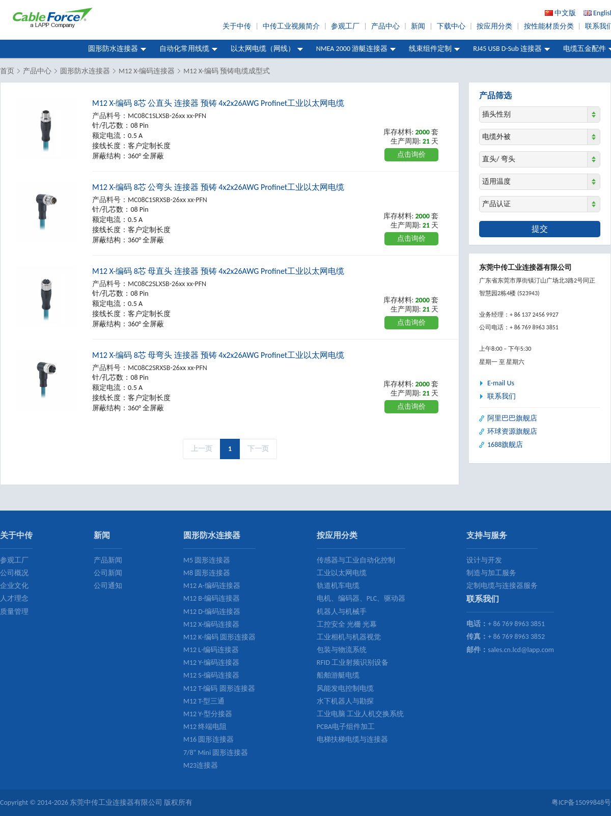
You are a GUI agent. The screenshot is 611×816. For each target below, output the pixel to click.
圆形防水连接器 (113, 48)
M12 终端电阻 (205, 726)
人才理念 (14, 598)
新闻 (418, 26)
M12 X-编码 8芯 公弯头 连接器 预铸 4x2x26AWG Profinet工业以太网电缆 (218, 187)
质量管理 (14, 611)
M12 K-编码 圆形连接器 (219, 637)
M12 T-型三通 (204, 701)
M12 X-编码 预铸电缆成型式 (226, 71)
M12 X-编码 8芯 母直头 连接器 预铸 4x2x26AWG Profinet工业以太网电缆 (218, 271)
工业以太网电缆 (342, 573)
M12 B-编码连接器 (211, 598)
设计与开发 (484, 560)
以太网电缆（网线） (263, 48)
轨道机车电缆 (338, 585)
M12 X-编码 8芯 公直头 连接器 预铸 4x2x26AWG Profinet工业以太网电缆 (218, 103)
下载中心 (451, 26)
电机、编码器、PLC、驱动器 (361, 598)
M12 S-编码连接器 (211, 675)
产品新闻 (108, 560)
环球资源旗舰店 (512, 431)
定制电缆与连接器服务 (502, 585)
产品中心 (385, 26)
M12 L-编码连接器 (211, 649)
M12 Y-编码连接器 (211, 662)
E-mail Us (500, 383)
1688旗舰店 (505, 444)
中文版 (565, 13)
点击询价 (411, 154)
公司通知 (108, 585)
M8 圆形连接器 (206, 573)
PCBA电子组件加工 (346, 726)
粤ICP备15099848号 (581, 802)
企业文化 (14, 585)
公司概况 (14, 573)
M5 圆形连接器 (206, 560)
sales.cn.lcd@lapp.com (521, 649)
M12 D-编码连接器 (211, 611)
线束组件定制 (430, 48)
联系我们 (501, 396)
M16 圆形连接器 (208, 739)
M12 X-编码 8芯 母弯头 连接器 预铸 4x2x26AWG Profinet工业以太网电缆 (218, 355)
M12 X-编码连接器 (147, 71)
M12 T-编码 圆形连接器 (219, 688)
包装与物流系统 (342, 649)
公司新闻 (108, 573)
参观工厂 (345, 26)
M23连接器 (200, 765)
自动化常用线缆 (184, 48)
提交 (540, 229)
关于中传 (237, 26)
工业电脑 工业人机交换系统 (360, 714)
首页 (7, 71)
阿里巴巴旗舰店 (512, 418)
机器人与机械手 (342, 611)
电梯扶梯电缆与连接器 (352, 739)
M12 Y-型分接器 (207, 714)
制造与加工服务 (491, 573)
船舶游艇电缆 (338, 675)
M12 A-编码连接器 (211, 585)
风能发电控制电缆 (345, 688)
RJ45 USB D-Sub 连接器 (507, 48)
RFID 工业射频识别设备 (352, 662)
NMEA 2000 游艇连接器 (352, 48)
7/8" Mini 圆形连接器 (215, 752)
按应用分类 (494, 26)
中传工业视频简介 (291, 26)
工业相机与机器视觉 (349, 637)
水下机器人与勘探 (345, 701)
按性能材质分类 (549, 26)
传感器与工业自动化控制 (356, 560)
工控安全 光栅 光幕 (347, 624)
